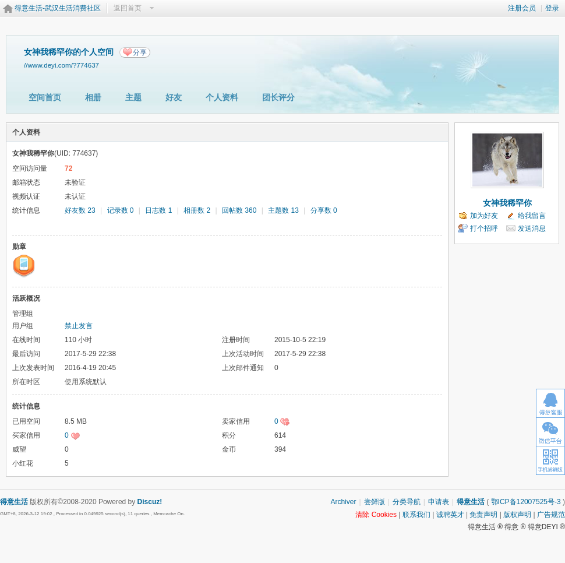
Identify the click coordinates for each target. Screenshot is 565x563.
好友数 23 (80, 210)
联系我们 (416, 515)
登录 (552, 8)
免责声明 (483, 515)
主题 (133, 97)
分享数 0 (323, 210)
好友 (173, 97)
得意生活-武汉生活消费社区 (58, 8)
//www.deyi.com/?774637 (61, 65)
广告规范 (551, 515)
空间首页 (45, 97)
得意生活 (471, 502)
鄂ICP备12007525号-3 (526, 502)
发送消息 (532, 228)
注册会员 (522, 8)
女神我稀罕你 (507, 202)
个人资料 (222, 97)
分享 (140, 52)
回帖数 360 (239, 210)
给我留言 (532, 216)
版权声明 (517, 515)
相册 (93, 97)
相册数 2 (196, 210)
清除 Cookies (376, 515)
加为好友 (484, 216)
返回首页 (128, 8)
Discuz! (150, 502)
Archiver (343, 502)
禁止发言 (79, 326)
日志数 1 (158, 210)
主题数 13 (283, 210)
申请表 (438, 502)
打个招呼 (484, 228)
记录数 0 (120, 210)
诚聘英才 (450, 515)
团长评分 (278, 97)
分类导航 (407, 502)
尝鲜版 (374, 502)
